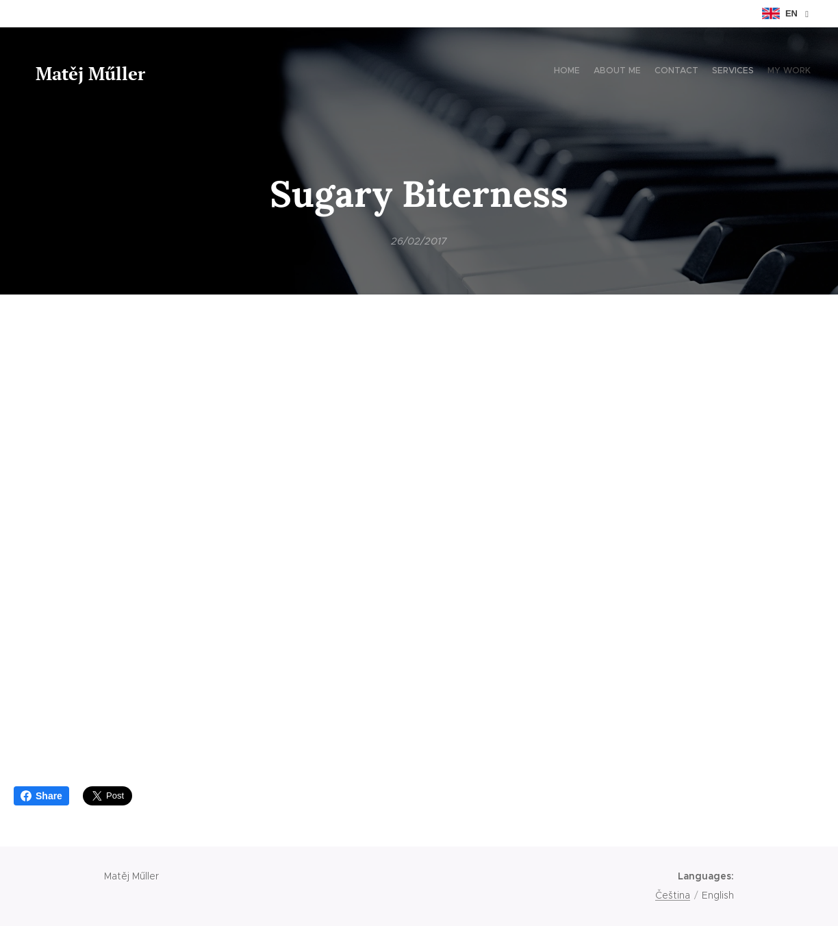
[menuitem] (757, 72)
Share (41, 795)
